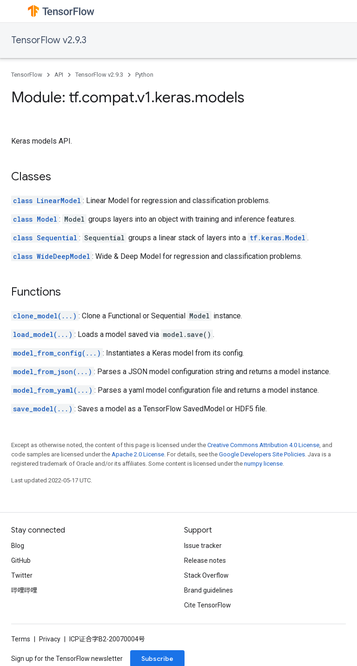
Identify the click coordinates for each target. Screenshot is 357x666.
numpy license (263, 463)
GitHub (21, 560)
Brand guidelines (208, 590)
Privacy (49, 639)
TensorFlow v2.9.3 (48, 40)
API (58, 74)
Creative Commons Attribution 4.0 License (263, 445)
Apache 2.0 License (138, 454)
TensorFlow (26, 74)
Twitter (22, 575)
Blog (17, 545)
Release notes (205, 560)
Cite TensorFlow (207, 605)
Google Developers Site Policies (262, 454)
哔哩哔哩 (24, 590)
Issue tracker (203, 545)
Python (144, 74)
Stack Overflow (206, 575)
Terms (20, 639)
